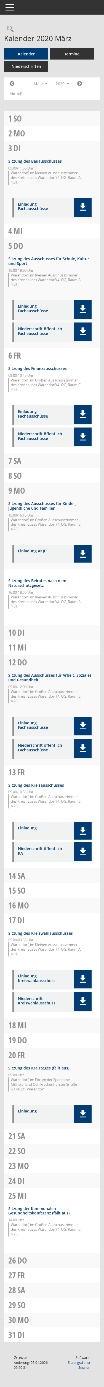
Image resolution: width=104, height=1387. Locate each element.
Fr (17, 355)
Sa (17, 460)
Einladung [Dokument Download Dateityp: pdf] (27, 828)
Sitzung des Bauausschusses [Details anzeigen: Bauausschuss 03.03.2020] (35, 161)
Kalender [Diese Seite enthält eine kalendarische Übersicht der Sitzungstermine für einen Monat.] (26, 54)
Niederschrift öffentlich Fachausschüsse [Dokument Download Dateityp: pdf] (40, 331)
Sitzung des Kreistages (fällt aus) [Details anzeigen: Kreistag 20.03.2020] (38, 1068)
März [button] (40, 83)
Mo (19, 133)
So (18, 118)
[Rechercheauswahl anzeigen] (9, 29)
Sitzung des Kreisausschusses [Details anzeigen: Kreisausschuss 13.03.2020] (36, 785)
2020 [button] (62, 83)
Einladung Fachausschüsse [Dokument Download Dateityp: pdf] (33, 206)
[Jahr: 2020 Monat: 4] (79, 84)
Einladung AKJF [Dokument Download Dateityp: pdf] (32, 551)
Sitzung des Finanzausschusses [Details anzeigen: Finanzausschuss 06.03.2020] (37, 368)
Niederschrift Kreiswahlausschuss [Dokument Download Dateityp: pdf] (36, 1001)
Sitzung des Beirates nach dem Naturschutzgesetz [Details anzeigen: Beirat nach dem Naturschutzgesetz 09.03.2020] (37, 583)
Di (17, 148)
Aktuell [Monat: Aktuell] (16, 93)
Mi (18, 230)
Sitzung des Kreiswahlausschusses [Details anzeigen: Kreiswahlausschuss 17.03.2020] (40, 933)
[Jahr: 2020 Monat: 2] (12, 84)
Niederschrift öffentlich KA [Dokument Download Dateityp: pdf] (40, 851)
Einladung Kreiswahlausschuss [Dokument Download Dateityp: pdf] (36, 978)
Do (18, 245)
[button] (83, 207)
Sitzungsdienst (79, 1365)
